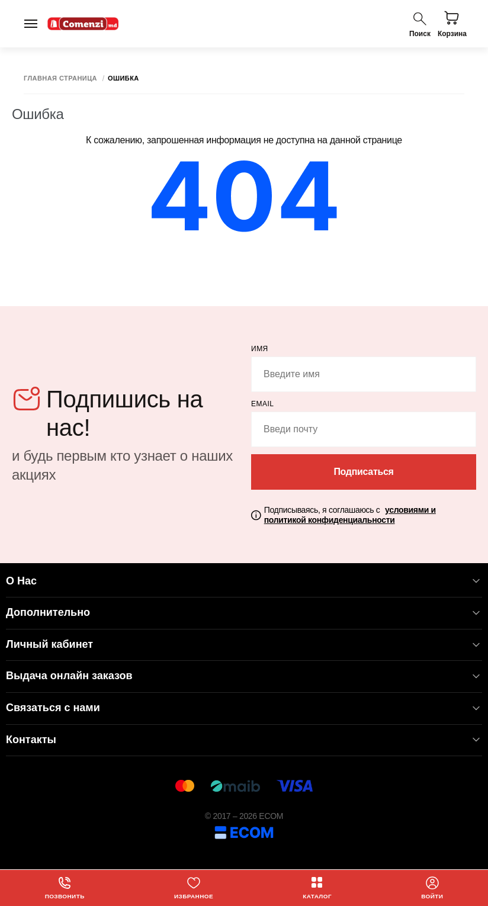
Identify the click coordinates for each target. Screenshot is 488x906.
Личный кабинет (244, 644)
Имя (259, 349)
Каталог (317, 887)
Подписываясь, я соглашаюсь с (350, 515)
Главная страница (60, 78)
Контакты (244, 740)
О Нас (244, 581)
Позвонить (65, 887)
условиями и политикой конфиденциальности (350, 515)
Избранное (193, 887)
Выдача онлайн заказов (244, 676)
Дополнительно (244, 612)
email (262, 404)
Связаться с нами (244, 708)
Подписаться (363, 472)
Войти (432, 887)
